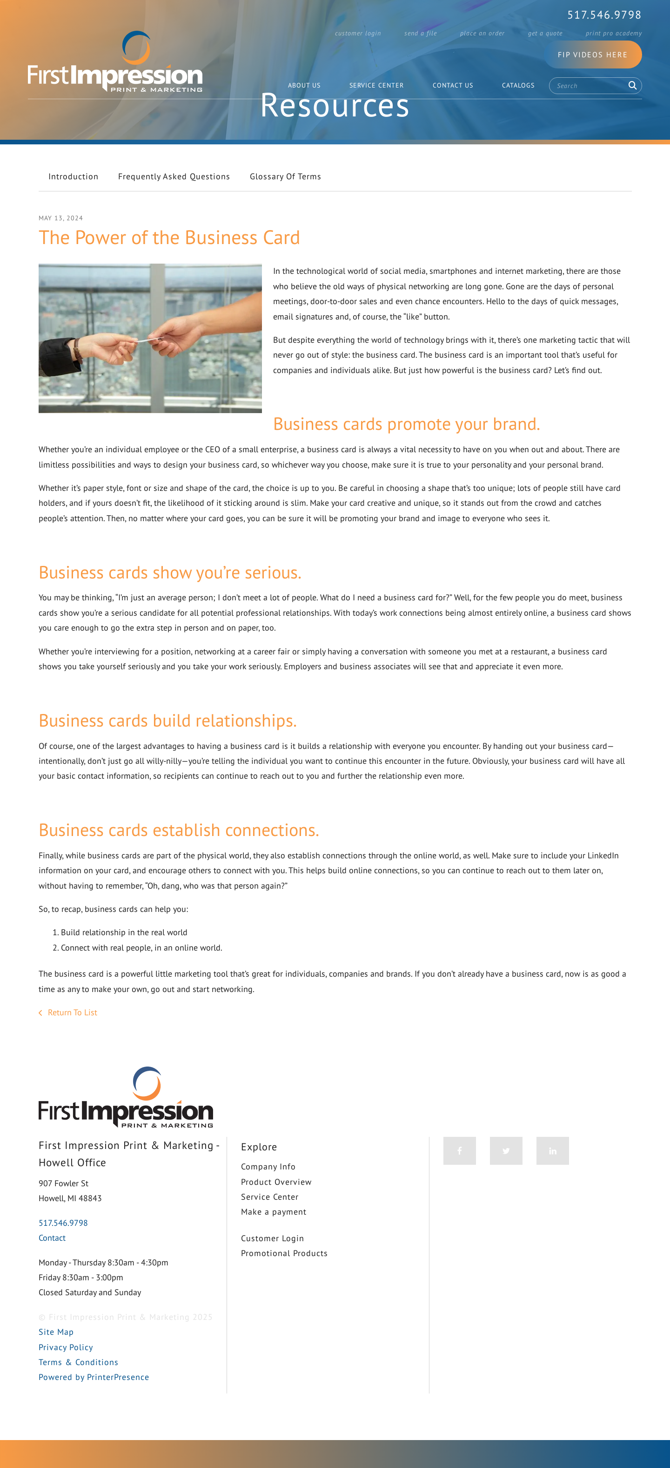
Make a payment (274, 1235)
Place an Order (482, 33)
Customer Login (358, 33)
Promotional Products (284, 1276)
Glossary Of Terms (286, 199)
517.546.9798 (604, 14)
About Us (304, 85)
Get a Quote (545, 33)
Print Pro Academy (614, 33)
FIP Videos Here (593, 54)
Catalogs (518, 85)
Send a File (420, 33)
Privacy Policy (66, 1370)
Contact (52, 1261)
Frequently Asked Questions (174, 199)
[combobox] (595, 85)
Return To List (71, 1036)
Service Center (376, 85)
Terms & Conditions (79, 1385)
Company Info (268, 1190)
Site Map (56, 1355)
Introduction (73, 199)
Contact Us (453, 85)
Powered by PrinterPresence (94, 1400)
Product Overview (276, 1205)
